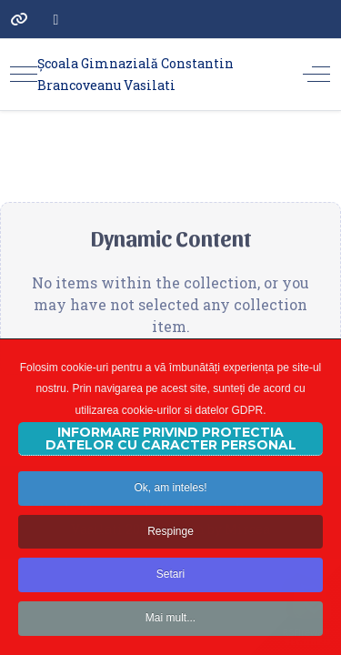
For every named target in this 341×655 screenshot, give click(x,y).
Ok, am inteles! (170, 501)
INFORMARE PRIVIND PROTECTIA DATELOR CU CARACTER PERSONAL (170, 452)
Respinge (170, 545)
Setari (170, 588)
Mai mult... (170, 631)
